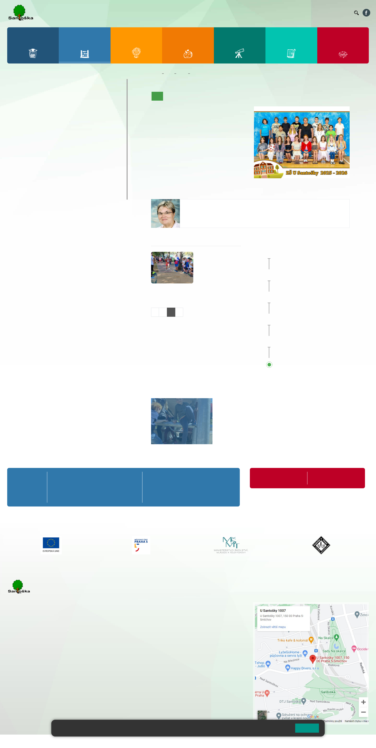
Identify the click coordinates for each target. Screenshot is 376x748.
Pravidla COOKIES (179, 741)
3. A (60, 98)
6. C (17, 153)
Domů (155, 73)
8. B (60, 144)
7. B (38, 144)
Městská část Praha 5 (23, 706)
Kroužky (21, 167)
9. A (82, 135)
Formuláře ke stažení (327, 478)
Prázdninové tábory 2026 (40, 176)
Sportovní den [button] (297, 320)
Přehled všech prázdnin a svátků (314, 365)
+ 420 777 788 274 (165, 614)
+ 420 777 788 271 (57, 662)
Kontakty (343, 13)
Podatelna (303, 13)
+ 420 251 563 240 (28, 686)
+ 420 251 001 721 (167, 604)
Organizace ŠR (262, 13)
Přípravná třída (29, 83)
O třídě (171, 96)
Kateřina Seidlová (201, 204)
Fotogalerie (255, 96)
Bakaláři (202, 13)
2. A (38, 98)
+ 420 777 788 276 (57, 686)
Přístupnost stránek (144, 741)
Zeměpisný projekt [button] (302, 254)
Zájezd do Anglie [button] (305, 298)
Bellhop (217, 13)
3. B (60, 107)
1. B (17, 107)
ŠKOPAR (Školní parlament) (42, 195)
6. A (17, 135)
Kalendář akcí (232, 96)
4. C (82, 117)
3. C (60, 117)
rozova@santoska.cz (33, 691)
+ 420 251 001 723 (28, 662)
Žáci (169, 73)
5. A (103, 98)
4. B (82, 107)
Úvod (157, 96)
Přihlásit (118, 741)
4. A (82, 98)
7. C (38, 153)
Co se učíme (208, 96)
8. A (60, 135)
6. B (17, 144)
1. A (17, 98)
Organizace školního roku (275, 478)
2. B (38, 107)
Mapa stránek (96, 741)
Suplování (284, 13)
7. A (38, 135)
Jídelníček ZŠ (237, 13)
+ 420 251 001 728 (167, 609)
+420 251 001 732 (199, 218)
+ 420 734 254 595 (191, 630)
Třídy (182, 73)
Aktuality (187, 96)
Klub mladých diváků (35, 185)
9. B (82, 144)
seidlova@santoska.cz (203, 213)
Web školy (360, 741)
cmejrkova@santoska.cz (36, 667)
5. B (103, 107)
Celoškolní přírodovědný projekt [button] (314, 276)
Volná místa (324, 13)
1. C (17, 117)
